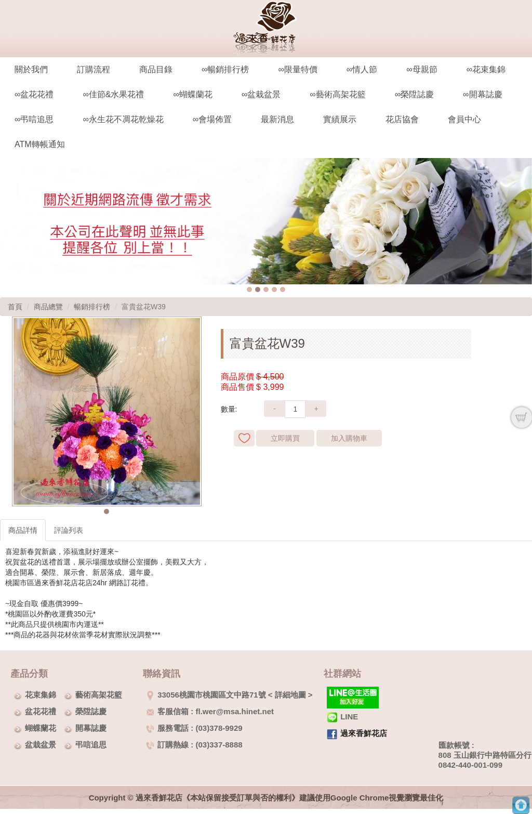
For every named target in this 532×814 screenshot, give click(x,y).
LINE (342, 716)
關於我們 (31, 69)
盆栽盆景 (40, 744)
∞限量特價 (297, 69)
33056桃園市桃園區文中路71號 (205, 694)
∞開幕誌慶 (482, 94)
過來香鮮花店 (363, 733)
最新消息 (277, 119)
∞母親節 (421, 69)
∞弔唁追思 (34, 119)
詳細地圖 (290, 694)
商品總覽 (48, 307)
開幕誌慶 (91, 728)
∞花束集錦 (486, 69)
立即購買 (285, 438)
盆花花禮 (40, 711)
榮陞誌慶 (91, 711)
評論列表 (68, 530)
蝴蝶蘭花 (40, 728)
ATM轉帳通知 (40, 144)
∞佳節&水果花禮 (113, 94)
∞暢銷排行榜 (225, 69)
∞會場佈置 (212, 119)
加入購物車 (349, 438)
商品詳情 (22, 530)
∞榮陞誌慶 (414, 94)
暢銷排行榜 (92, 307)
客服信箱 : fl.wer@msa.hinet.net (210, 711)
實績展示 (339, 119)
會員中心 (464, 119)
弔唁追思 (91, 744)
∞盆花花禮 (34, 94)
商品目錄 (155, 69)
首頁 (15, 307)
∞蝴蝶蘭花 (192, 94)
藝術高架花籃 (98, 694)
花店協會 (402, 119)
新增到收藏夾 (244, 438)
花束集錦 (40, 694)
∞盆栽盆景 (261, 94)
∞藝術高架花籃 (337, 94)
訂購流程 (93, 69)
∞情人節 (362, 69)
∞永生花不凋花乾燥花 (123, 119)
